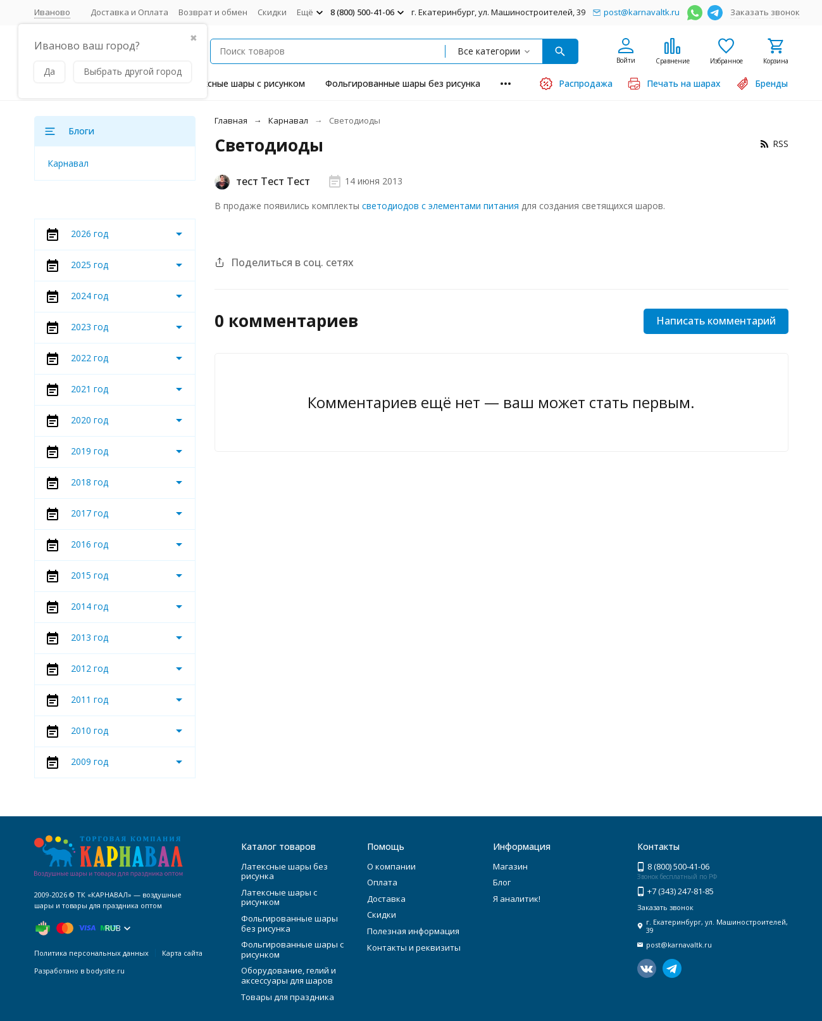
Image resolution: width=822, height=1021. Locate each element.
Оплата (382, 882)
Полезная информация (413, 931)
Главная (231, 120)
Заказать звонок (765, 12)
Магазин (510, 866)
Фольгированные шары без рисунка (402, 83)
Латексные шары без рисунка (284, 871)
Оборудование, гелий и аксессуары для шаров (288, 975)
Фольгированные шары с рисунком (292, 949)
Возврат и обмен (212, 12)
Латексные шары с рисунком (243, 83)
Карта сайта (182, 953)
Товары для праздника (287, 997)
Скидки (272, 12)
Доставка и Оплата (129, 12)
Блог (502, 882)
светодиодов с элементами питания (440, 206)
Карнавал (288, 120)
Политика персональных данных (91, 953)
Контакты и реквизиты (414, 947)
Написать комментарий (716, 321)
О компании (391, 866)
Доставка (386, 898)
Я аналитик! (516, 898)
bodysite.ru (105, 970)
